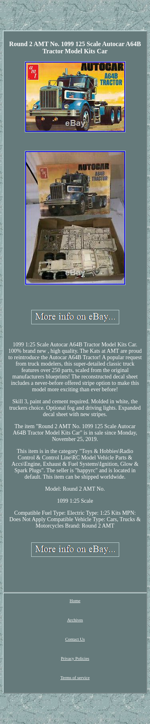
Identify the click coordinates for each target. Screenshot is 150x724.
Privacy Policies (75, 658)
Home (75, 600)
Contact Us (75, 639)
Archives (75, 619)
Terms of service (75, 677)
